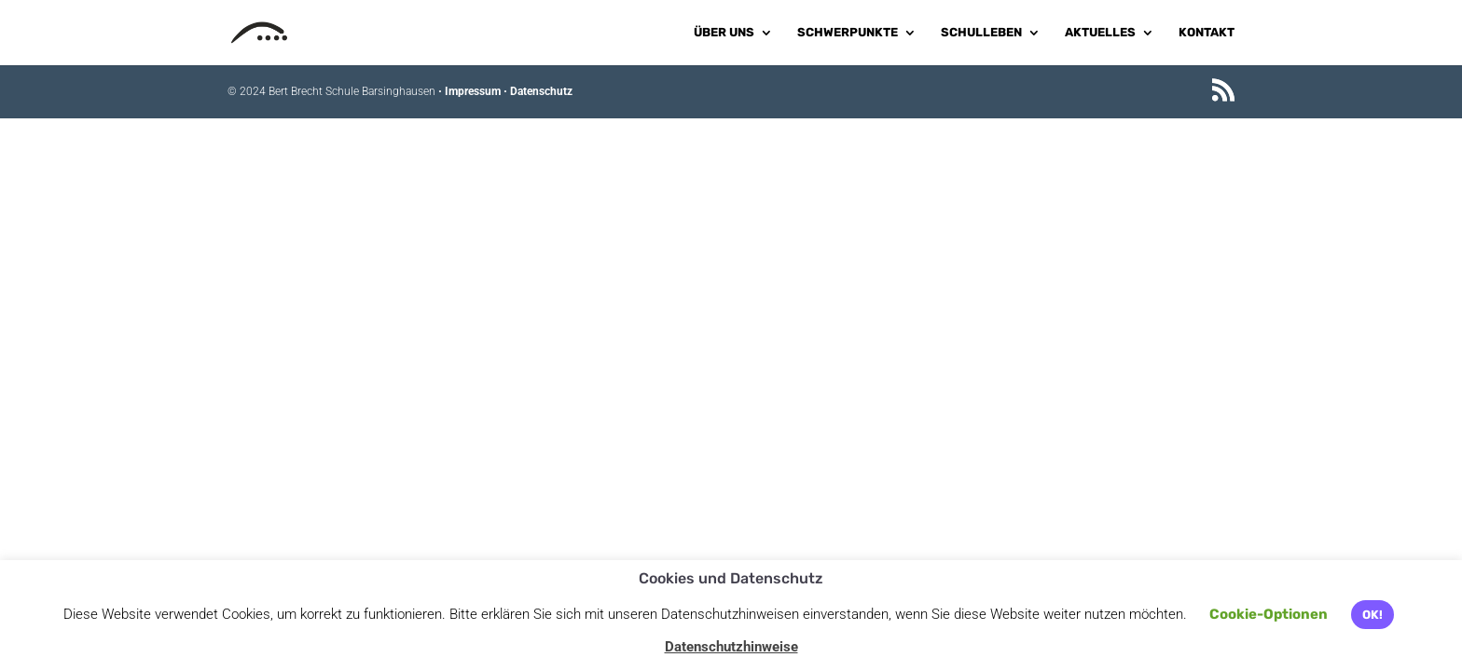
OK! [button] (1372, 615)
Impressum (473, 91)
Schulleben (981, 32)
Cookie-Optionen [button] (1268, 614)
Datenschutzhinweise (731, 646)
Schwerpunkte (847, 32)
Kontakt (1206, 32)
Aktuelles (1100, 32)
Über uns (724, 32)
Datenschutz (541, 91)
